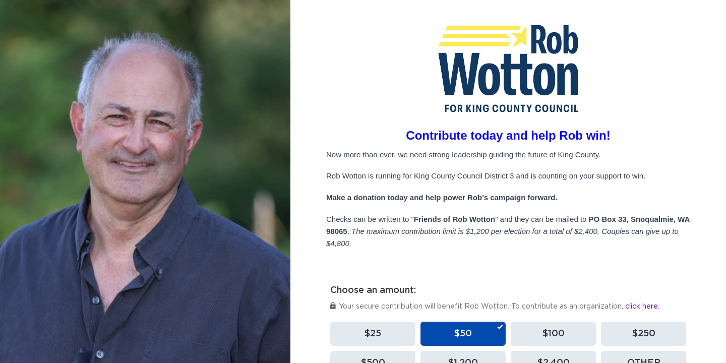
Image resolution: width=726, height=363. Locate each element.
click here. (642, 306)
